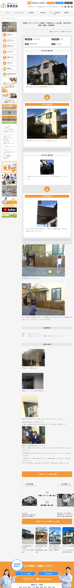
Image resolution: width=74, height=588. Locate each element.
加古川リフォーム (7, 136)
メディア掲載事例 (7, 155)
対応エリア (41, 6)
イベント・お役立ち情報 (54, 13)
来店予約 (48, 573)
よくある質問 (6, 127)
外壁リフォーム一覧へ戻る (47, 493)
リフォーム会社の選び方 (8, 129)
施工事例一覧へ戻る (47, 503)
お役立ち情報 (6, 141)
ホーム (7, 12)
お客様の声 (43, 12)
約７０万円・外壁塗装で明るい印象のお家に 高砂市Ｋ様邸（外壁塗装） (29, 503)
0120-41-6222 (44, 579)
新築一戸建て (6, 139)
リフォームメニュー (19, 12)
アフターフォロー (7, 150)
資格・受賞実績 (6, 156)
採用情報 (5, 158)
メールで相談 (25, 573)
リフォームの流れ (7, 126)
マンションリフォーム (8, 134)
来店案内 (68, 3)
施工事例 (31, 12)
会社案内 (66, 12)
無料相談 (59, 3)
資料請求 (50, 3)
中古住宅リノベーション (8, 138)
